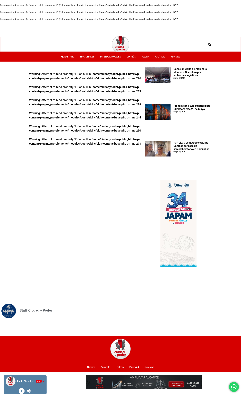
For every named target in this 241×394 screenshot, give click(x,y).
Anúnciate (105, 367)
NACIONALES (87, 56)
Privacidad (134, 367)
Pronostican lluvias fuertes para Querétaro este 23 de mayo (191, 107)
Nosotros (91, 367)
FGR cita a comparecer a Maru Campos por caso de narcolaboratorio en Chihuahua (191, 145)
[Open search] (209, 44)
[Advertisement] (120, 28)
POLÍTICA (159, 56)
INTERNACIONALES (110, 56)
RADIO (145, 56)
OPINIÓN (131, 56)
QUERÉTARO (67, 56)
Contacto (120, 367)
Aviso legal (149, 367)
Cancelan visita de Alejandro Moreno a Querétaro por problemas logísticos (190, 72)
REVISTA (175, 56)
